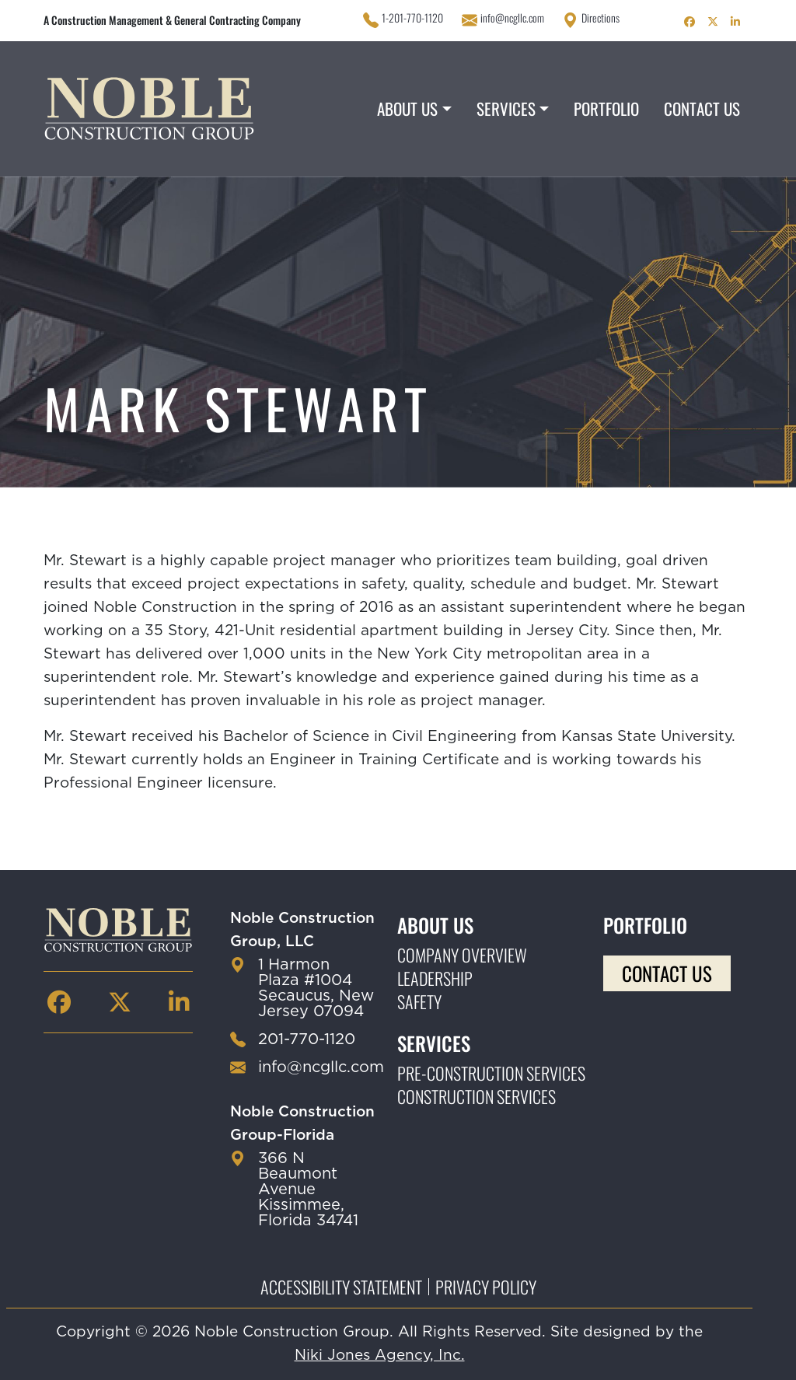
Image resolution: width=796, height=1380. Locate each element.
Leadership (435, 978)
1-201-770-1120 (412, 17)
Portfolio (606, 108)
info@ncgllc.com (512, 17)
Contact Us (702, 108)
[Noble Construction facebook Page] (689, 20)
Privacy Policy (485, 1286)
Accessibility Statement (341, 1286)
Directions (600, 17)
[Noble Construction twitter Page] (712, 20)
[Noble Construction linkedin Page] (735, 20)
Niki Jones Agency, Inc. (380, 1355)
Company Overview (462, 954)
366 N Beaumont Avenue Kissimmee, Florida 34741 (308, 1189)
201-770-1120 (306, 1039)
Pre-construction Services (491, 1073)
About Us (407, 108)
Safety (419, 1001)
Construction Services (476, 1096)
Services (506, 108)
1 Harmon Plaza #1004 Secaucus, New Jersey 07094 (316, 988)
